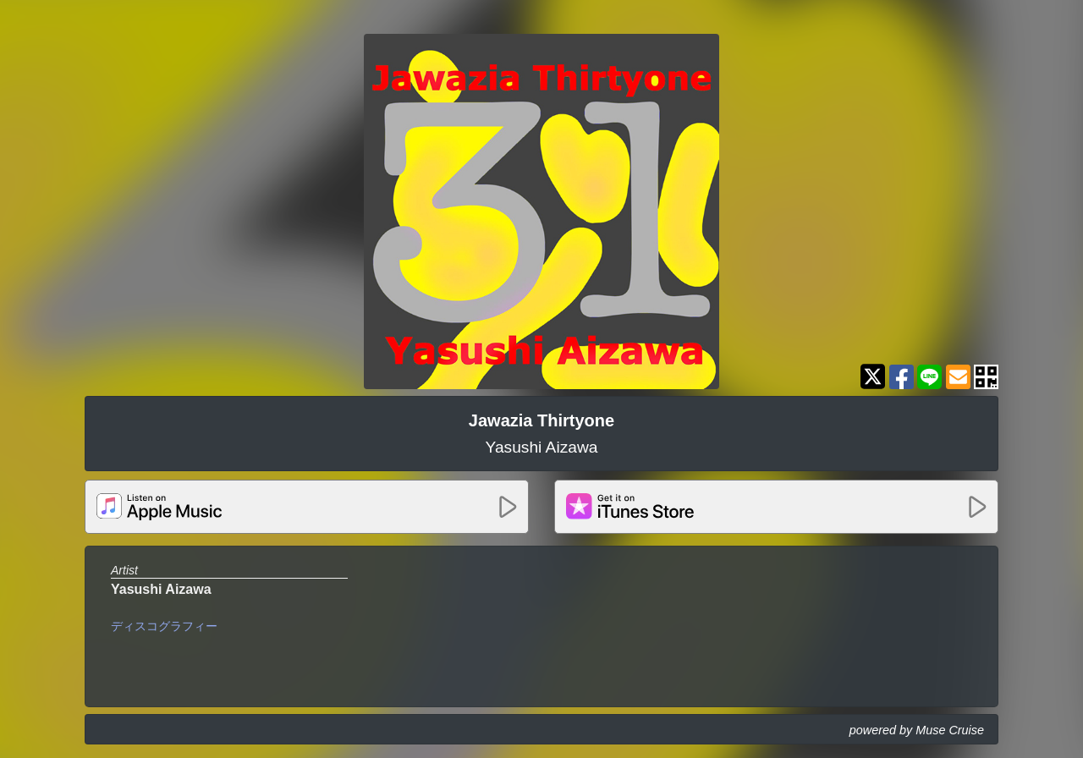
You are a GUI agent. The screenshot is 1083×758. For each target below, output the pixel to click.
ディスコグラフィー (164, 626)
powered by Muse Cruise (916, 730)
